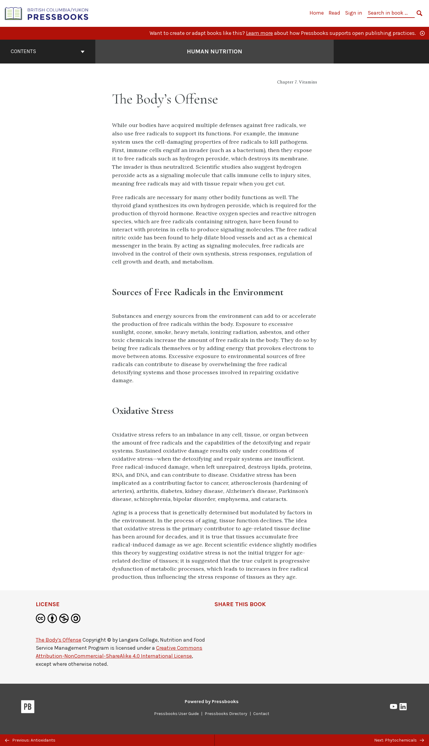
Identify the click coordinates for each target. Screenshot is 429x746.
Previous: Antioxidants (30, 740)
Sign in (353, 13)
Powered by (212, 701)
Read (334, 13)
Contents (48, 51)
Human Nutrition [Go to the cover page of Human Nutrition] (214, 51)
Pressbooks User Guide (176, 713)
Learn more (259, 33)
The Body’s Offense (58, 640)
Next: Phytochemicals (399, 740)
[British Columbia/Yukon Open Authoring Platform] (47, 13)
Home (317, 13)
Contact (261, 713)
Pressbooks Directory (226, 713)
